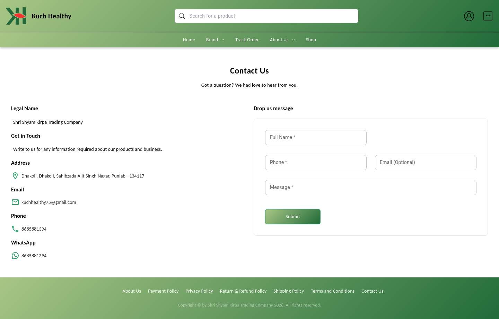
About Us (279, 40)
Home (189, 40)
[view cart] (487, 16)
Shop (311, 40)
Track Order (247, 40)
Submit (293, 216)
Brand (212, 40)
